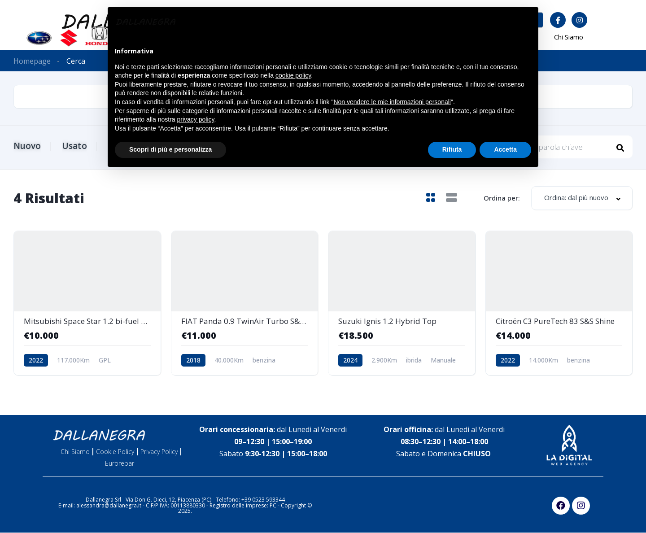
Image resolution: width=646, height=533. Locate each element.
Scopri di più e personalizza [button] (170, 149)
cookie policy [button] (293, 75)
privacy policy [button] (195, 119)
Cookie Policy (115, 452)
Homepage (32, 61)
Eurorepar (119, 463)
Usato (75, 146)
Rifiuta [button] (452, 149)
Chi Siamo (568, 36)
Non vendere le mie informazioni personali (391, 101)
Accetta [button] (505, 149)
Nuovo (27, 146)
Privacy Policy (159, 452)
